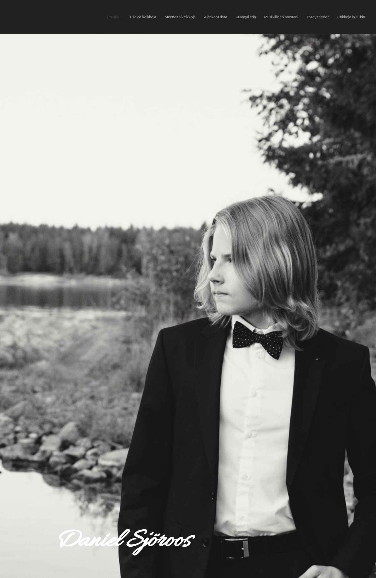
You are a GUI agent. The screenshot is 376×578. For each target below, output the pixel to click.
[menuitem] (110, 17)
